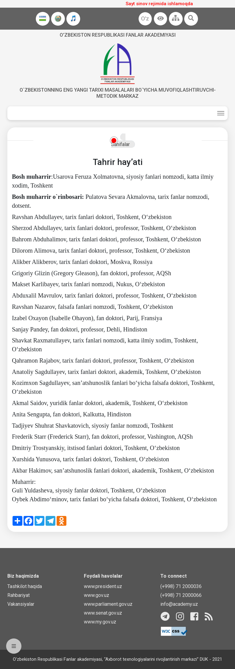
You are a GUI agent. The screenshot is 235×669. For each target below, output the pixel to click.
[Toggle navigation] (221, 113)
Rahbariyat (18, 595)
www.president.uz (103, 586)
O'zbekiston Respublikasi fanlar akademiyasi (118, 35)
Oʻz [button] (145, 18)
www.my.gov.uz (100, 622)
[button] (160, 19)
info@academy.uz (179, 604)
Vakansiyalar (20, 604)
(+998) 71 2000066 (181, 595)
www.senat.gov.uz (103, 613)
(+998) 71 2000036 (181, 586)
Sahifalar (120, 144)
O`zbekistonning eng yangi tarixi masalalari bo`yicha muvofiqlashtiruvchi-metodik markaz (118, 93)
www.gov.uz (96, 595)
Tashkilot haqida (24, 586)
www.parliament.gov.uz (108, 604)
